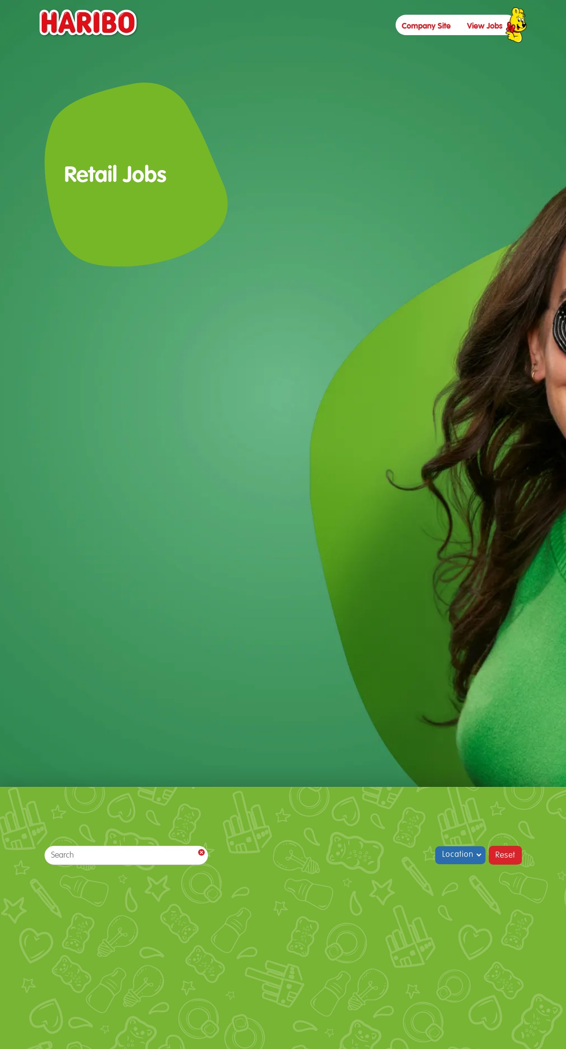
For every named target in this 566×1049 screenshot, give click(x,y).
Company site (426, 26)
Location (458, 854)
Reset (505, 855)
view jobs (485, 26)
